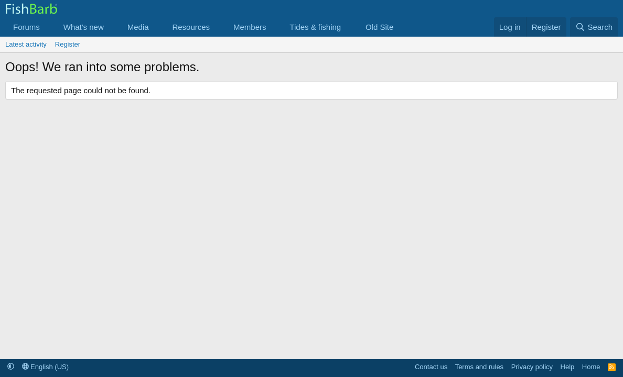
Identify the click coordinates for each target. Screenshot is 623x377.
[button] (48, 27)
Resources (191, 27)
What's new (83, 27)
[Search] (594, 27)
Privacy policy (532, 367)
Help (568, 367)
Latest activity (26, 44)
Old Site (379, 27)
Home (591, 367)
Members (249, 27)
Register (67, 44)
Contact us (431, 367)
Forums (26, 27)
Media (138, 27)
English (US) (45, 367)
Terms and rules (479, 367)
